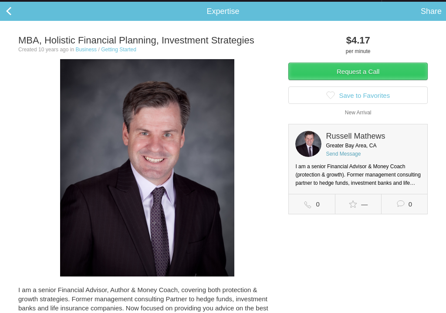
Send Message (343, 163)
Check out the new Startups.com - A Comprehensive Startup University (287, 6)
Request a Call (358, 80)
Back (17, 20)
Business (86, 58)
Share (431, 20)
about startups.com (413, 6)
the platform (45, 5)
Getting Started (118, 58)
